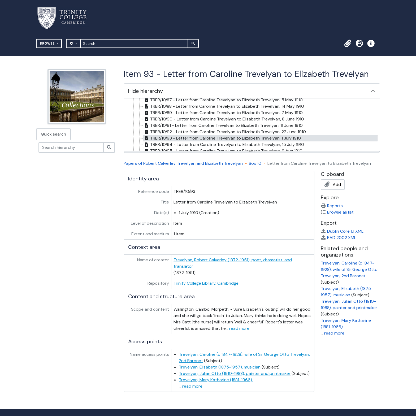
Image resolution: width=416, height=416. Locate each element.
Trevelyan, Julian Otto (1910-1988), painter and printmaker (235, 373)
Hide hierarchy (145, 91)
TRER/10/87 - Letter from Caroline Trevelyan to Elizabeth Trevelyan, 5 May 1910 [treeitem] (223, 100)
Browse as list (337, 212)
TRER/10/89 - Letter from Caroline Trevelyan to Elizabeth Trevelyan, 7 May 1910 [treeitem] (223, 113)
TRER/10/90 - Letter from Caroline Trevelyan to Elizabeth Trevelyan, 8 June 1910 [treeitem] (223, 119)
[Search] (134, 43)
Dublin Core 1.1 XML (342, 231)
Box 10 (255, 163)
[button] (347, 43)
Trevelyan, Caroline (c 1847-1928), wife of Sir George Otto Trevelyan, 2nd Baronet (349, 269)
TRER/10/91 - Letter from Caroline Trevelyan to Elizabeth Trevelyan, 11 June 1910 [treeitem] (223, 125)
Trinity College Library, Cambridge (206, 283)
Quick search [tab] (53, 134)
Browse (48, 43)
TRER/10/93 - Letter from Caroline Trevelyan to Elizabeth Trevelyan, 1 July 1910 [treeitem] (222, 138)
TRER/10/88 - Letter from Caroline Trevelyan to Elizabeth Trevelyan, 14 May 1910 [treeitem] (223, 106)
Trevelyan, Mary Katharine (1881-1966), (216, 380)
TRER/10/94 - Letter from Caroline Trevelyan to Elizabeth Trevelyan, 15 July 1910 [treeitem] (223, 144)
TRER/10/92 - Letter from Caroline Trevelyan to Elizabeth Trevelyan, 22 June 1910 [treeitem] (224, 132)
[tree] (252, 124)
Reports (332, 206)
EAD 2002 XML (338, 237)
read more (239, 328)
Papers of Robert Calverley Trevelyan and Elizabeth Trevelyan (183, 163)
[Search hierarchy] (70, 147)
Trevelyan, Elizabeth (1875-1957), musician (220, 367)
